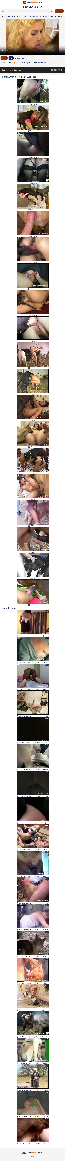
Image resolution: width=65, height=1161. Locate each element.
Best (25, 7)
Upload (59, 11)
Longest (38, 7)
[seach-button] (51, 11)
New (31, 7)
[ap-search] (27, 11)
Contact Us (33, 1156)
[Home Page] (32, 2)
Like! (4, 58)
